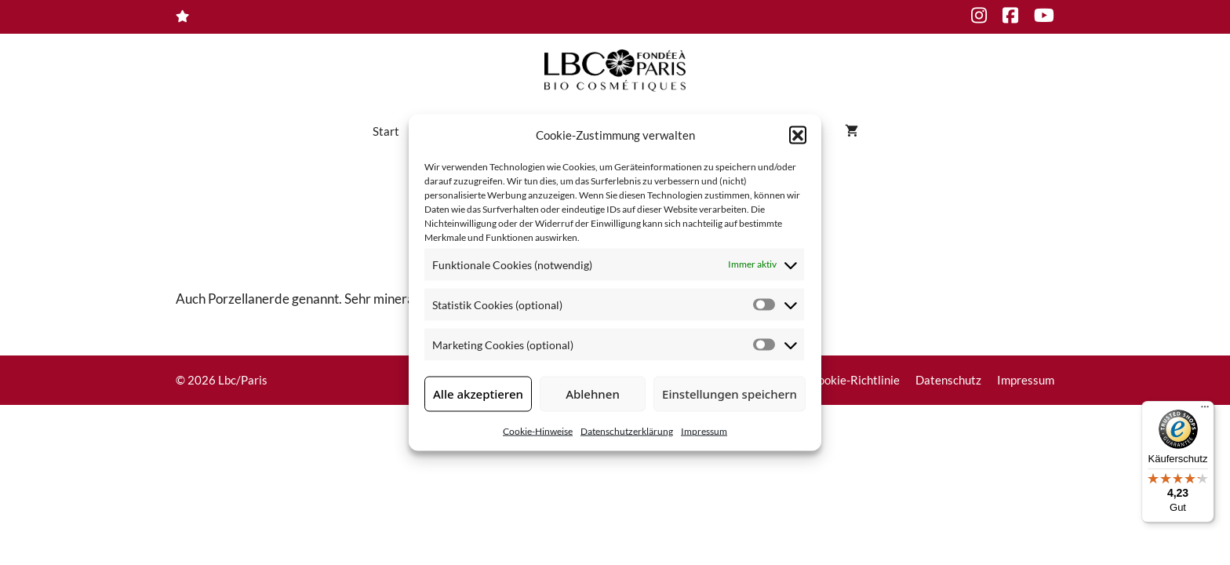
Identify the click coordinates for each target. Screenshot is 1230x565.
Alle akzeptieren (478, 394)
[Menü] (1204, 410)
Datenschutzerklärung (626, 430)
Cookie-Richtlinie (855, 380)
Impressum (704, 430)
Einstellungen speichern (729, 394)
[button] (798, 135)
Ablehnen (593, 394)
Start (386, 131)
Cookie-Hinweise (538, 430)
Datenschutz (948, 380)
